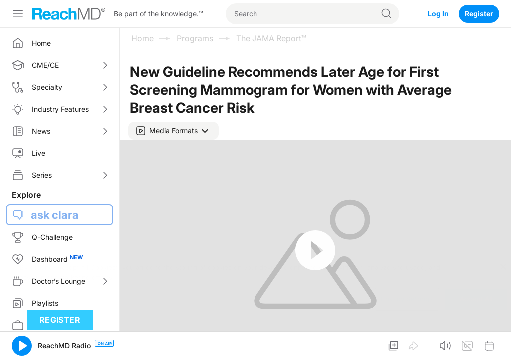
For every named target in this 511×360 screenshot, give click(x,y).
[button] (173, 131)
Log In (438, 14)
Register (479, 14)
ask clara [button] (55, 215)
